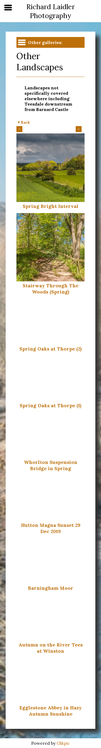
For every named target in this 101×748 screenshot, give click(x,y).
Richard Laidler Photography (50, 11)
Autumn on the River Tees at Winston (51, 648)
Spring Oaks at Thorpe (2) (50, 349)
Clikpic (63, 743)
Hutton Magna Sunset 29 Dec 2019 (50, 528)
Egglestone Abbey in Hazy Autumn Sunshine (50, 711)
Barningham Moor (50, 588)
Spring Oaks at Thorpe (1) (50, 405)
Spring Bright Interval (50, 206)
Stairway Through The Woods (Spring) (50, 288)
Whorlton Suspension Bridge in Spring (50, 465)
